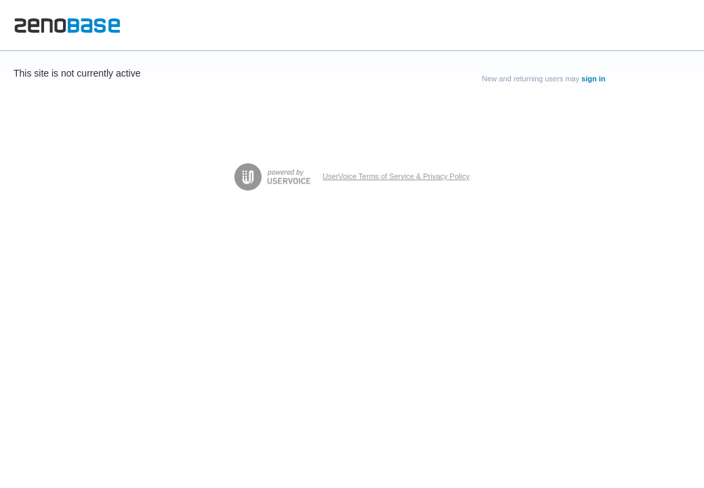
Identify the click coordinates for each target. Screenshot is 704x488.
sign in (593, 79)
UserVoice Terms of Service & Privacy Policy (396, 176)
